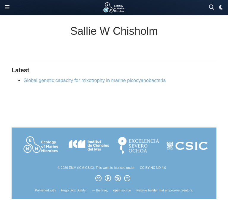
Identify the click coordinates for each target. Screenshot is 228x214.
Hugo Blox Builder (74, 190)
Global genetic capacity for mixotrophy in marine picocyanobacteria (94, 80)
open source (122, 190)
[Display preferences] (221, 7)
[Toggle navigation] (7, 7)
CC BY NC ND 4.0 (153, 167)
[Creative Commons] (113, 179)
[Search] (211, 7)
